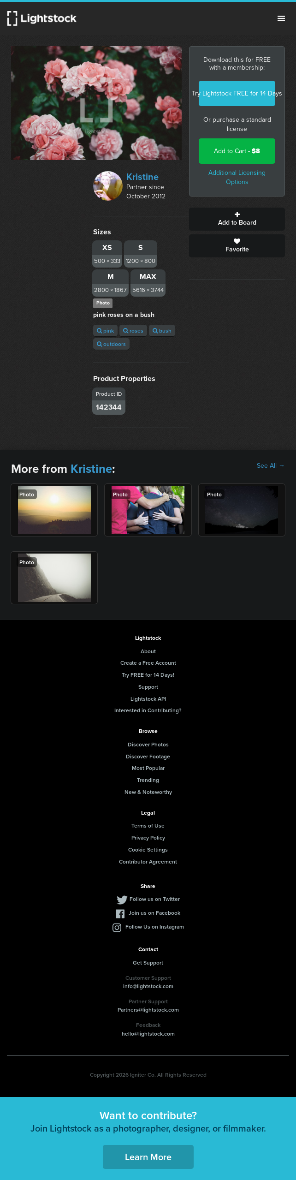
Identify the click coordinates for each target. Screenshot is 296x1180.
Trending (148, 780)
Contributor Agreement (148, 861)
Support (148, 687)
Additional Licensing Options (237, 177)
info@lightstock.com (148, 986)
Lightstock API (148, 699)
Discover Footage (148, 756)
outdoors (111, 344)
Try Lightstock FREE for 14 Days (237, 93)
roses (133, 330)
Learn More (148, 1156)
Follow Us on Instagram (154, 926)
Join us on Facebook (154, 913)
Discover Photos (148, 744)
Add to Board (237, 219)
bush (162, 330)
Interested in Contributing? (148, 710)
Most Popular (148, 768)
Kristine (142, 177)
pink (105, 330)
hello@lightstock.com (148, 1033)
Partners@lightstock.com (148, 1009)
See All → (271, 466)
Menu (281, 18)
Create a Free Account (148, 663)
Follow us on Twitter (155, 899)
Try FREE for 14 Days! (148, 675)
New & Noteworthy (148, 792)
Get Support (148, 962)
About (148, 651)
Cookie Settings (148, 849)
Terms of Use (148, 825)
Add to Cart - (237, 151)
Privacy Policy (148, 837)
